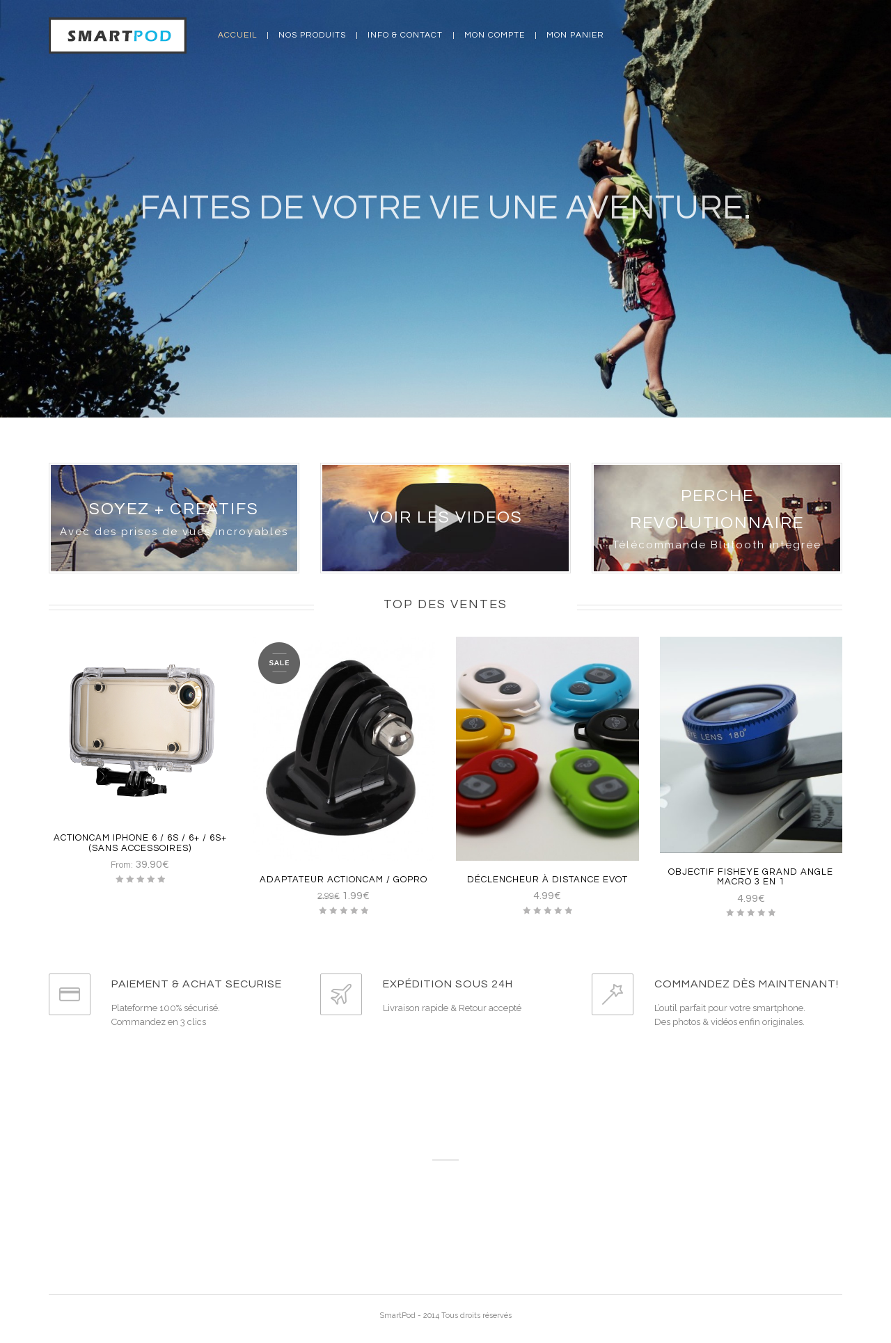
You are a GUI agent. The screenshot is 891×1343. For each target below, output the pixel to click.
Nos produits (312, 35)
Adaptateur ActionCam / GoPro (343, 879)
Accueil (237, 35)
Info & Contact (405, 35)
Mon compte (494, 35)
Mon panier (575, 35)
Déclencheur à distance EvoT (547, 879)
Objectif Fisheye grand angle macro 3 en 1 (750, 877)
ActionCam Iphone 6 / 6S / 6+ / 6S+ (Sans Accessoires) (140, 842)
